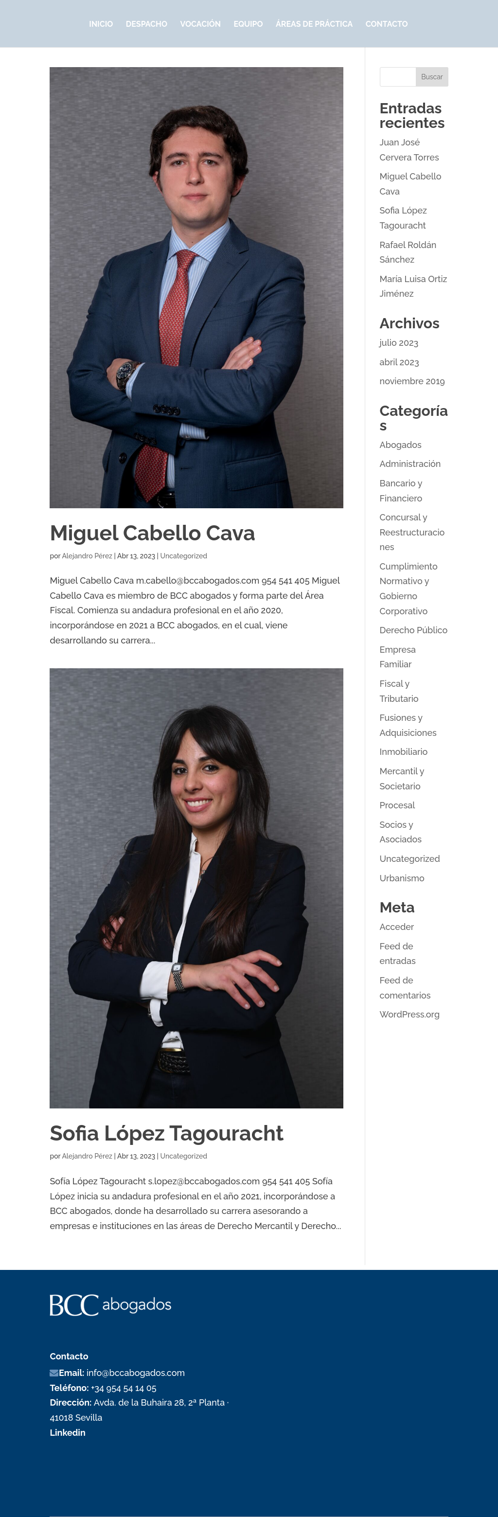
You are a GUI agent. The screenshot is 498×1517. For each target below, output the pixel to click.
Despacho (146, 25)
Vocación (200, 25)
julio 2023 (399, 343)
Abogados (401, 445)
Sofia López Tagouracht (167, 1133)
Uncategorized (183, 556)
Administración (410, 464)
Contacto (387, 25)
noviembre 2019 (412, 381)
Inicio (101, 25)
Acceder (397, 927)
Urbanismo (402, 878)
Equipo (248, 25)
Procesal (397, 805)
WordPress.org (410, 1014)
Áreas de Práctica (314, 25)
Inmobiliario (404, 752)
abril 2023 (399, 362)
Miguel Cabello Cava (152, 533)
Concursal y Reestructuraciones (412, 532)
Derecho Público (414, 630)
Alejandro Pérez (87, 556)
